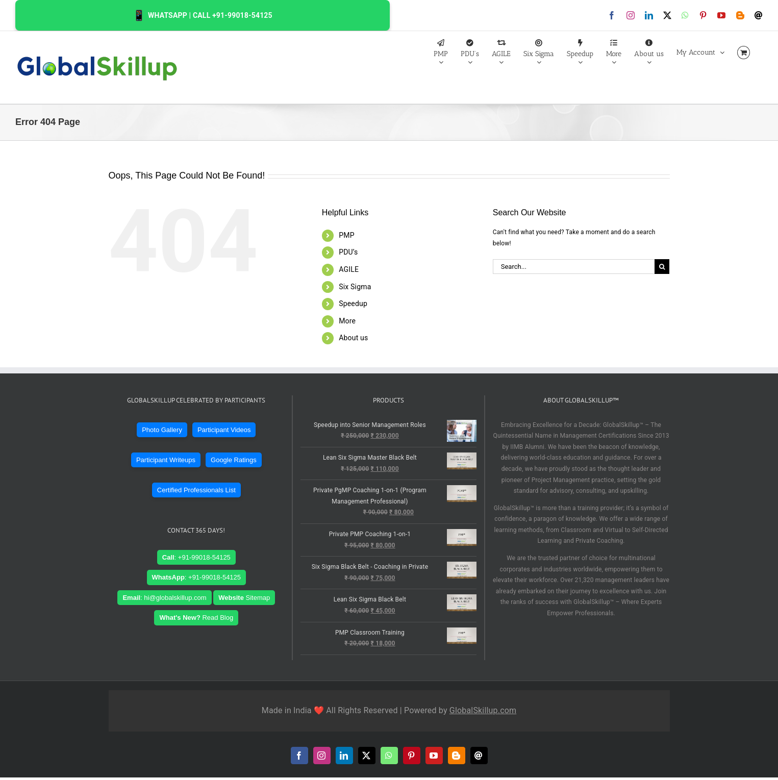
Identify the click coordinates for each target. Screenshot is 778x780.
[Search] (662, 266)
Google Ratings (234, 460)
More (347, 321)
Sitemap (244, 597)
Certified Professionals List (196, 490)
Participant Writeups (165, 460)
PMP (346, 235)
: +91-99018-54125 (196, 557)
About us (353, 338)
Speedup (353, 303)
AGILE (349, 269)
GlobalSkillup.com (482, 710)
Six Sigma (355, 287)
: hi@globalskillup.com (164, 597)
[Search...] (574, 266)
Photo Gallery (162, 430)
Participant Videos (224, 430)
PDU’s (348, 252)
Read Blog (196, 617)
